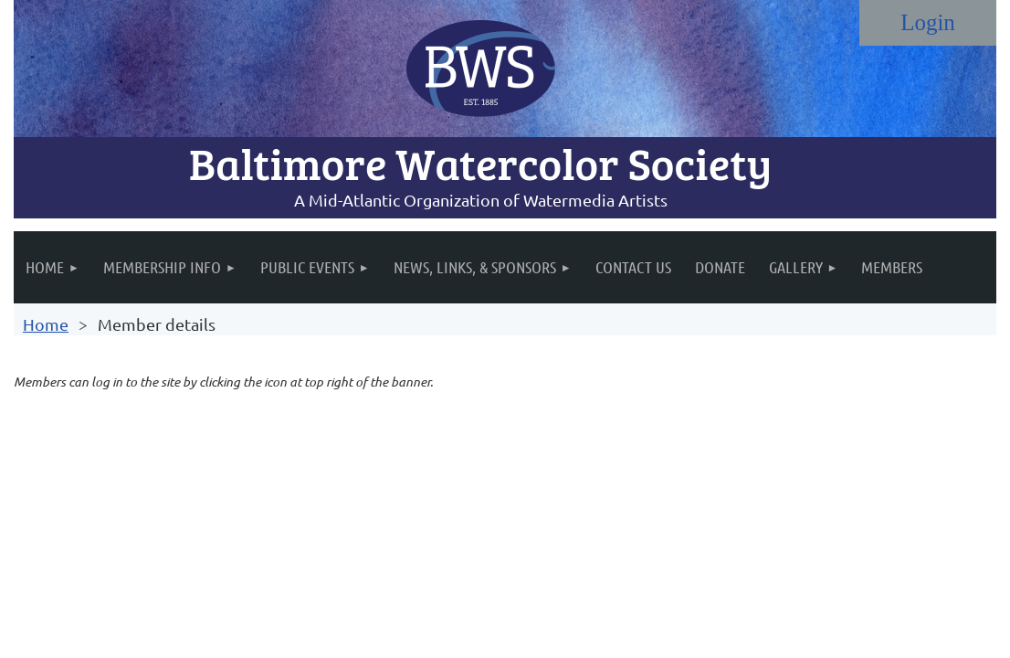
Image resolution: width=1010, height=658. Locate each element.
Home (45, 324)
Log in (927, 23)
